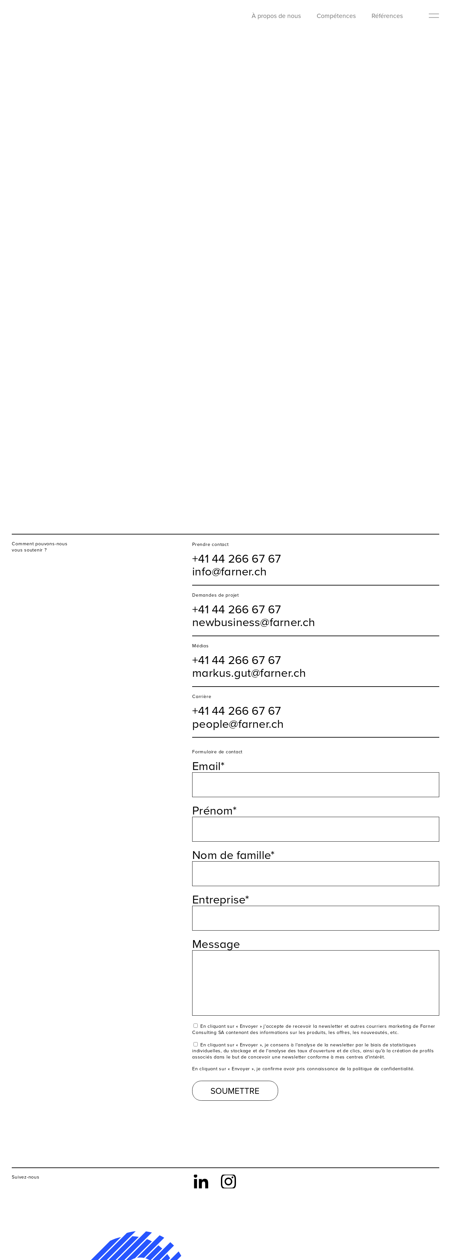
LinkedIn (201, 1157)
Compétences (336, 16)
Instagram (228, 1157)
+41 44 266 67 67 (236, 533)
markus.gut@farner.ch (249, 648)
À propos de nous (276, 16)
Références (387, 16)
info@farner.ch (229, 546)
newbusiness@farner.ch (253, 597)
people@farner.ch (238, 699)
